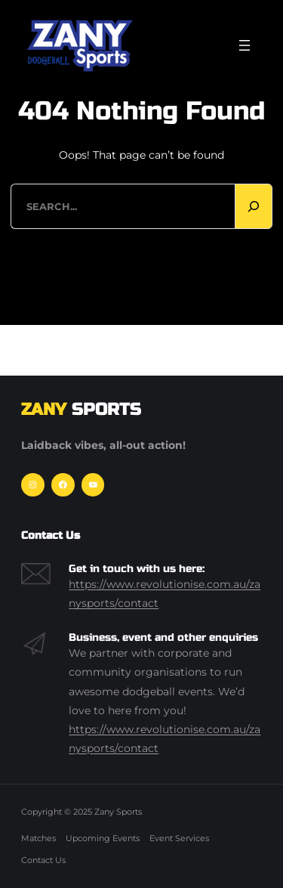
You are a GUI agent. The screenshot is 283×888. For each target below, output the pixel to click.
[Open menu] (244, 45)
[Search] (253, 206)
